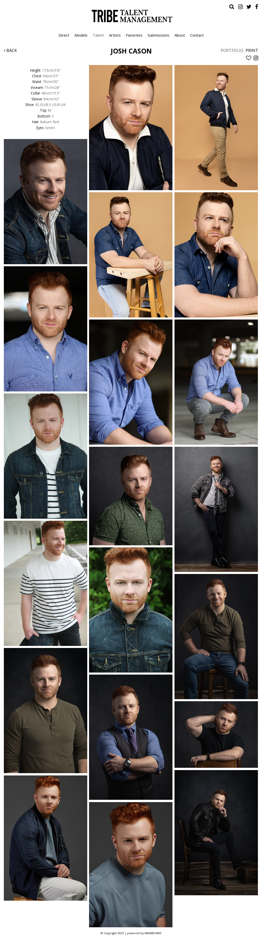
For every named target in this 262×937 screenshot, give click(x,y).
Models (81, 35)
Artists (115, 35)
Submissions (158, 35)
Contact (197, 35)
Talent (98, 35)
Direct (64, 35)
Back (10, 50)
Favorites (134, 35)
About (179, 35)
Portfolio (232, 50)
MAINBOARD (153, 933)
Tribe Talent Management (131, 16)
